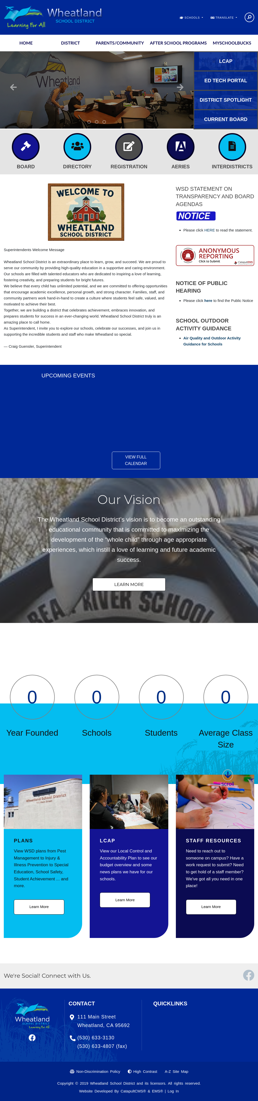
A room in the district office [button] (96, 122)
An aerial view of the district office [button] (104, 122)
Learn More (39, 907)
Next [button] (180, 87)
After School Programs (178, 43)
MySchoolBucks (232, 43)
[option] (97, 90)
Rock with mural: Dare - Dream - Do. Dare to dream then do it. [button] (89, 122)
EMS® (157, 1091)
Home (26, 43)
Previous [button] (13, 87)
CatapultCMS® (133, 1091)
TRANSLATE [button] (225, 17)
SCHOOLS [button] (192, 17)
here (208, 300)
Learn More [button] (129, 584)
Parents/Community (120, 43)
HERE (210, 230)
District (70, 43)
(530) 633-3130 (95, 1037)
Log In (173, 1091)
